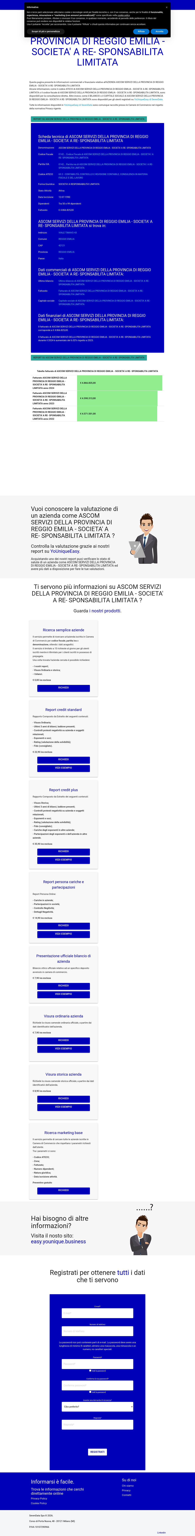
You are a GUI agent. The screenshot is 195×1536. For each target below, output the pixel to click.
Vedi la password (99, 1371)
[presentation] (97, 1440)
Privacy (126, 1490)
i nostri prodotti (104, 610)
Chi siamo (128, 1485)
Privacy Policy (39, 1498)
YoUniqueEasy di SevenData (148, 99)
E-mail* (97, 1307)
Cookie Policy (39, 1503)
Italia (61, 258)
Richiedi (63, 687)
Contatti (126, 1495)
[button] (166, 7)
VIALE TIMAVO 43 (68, 232)
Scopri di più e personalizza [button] (46, 31)
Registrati (97, 1451)
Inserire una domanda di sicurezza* (97, 1400)
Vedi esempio (63, 767)
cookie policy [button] (124, 15)
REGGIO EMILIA (66, 239)
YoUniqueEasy (64, 551)
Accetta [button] (159, 31)
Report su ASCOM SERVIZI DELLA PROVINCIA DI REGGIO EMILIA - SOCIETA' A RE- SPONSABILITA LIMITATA (88, 119)
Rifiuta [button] (141, 31)
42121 (62, 245)
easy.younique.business (58, 1241)
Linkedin (161, 1532)
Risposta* (97, 1418)
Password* (97, 1357)
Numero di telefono (97, 1324)
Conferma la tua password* (97, 1379)
